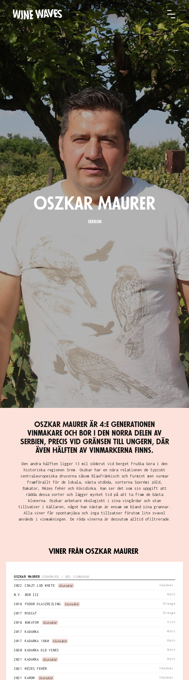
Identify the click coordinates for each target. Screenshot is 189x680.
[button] (171, 14)
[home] (89, 14)
